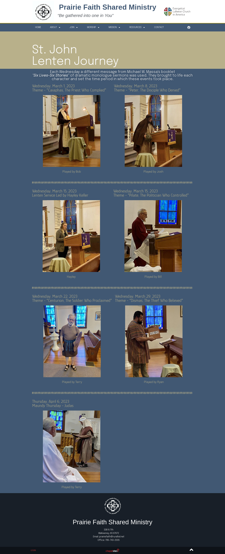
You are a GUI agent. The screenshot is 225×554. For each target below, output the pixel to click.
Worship (93, 27)
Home (38, 27)
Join (74, 27)
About (55, 27)
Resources (137, 27)
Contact (159, 27)
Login (33, 550)
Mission (115, 27)
